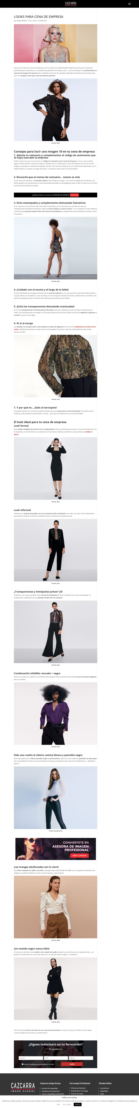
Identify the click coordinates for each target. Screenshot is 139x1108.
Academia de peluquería (51, 1091)
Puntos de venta (77, 1094)
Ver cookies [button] (67, 1104)
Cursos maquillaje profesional (53, 1094)
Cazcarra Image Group (50, 1083)
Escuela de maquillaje (50, 1088)
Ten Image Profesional (80, 1083)
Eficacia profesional (78, 1088)
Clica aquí (74, 195)
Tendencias (42, 21)
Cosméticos (104, 1088)
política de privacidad (38, 1064)
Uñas (102, 1094)
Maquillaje (104, 1091)
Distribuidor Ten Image (79, 1091)
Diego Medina (22, 21)
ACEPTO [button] (77, 1104)
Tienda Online (105, 1083)
